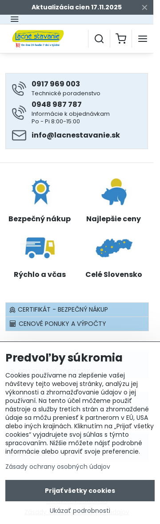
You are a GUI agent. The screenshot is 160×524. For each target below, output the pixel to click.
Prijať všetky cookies (80, 492)
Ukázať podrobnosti (80, 512)
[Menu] (142, 39)
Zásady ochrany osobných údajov (57, 468)
